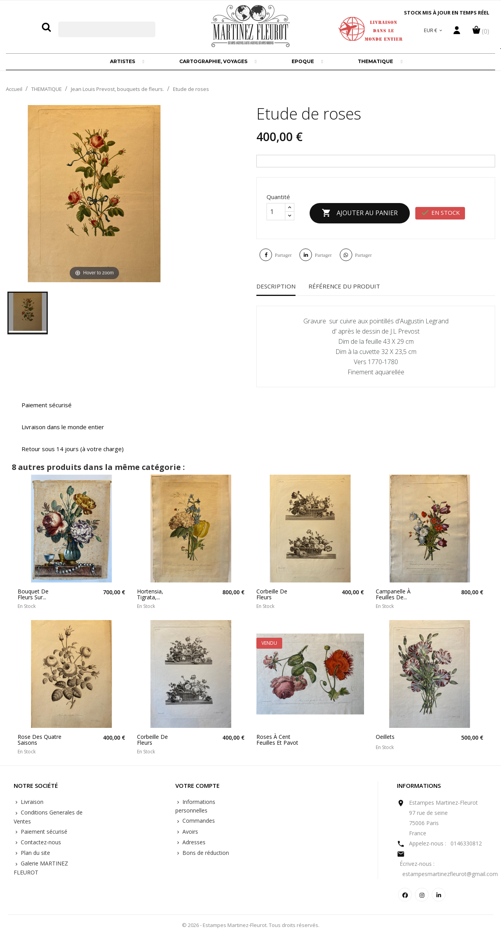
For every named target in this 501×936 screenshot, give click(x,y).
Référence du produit (344, 286)
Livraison (31, 801)
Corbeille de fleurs (271, 594)
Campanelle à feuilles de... (393, 594)
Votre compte (197, 785)
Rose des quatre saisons (39, 740)
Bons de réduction (205, 852)
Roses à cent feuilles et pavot (277, 740)
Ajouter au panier (360, 213)
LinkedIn (438, 894)
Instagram (421, 894)
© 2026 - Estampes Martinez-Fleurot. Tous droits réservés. (250, 925)
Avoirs (189, 831)
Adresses (193, 842)
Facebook (404, 894)
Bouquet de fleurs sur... (33, 594)
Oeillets (385, 737)
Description (276, 286)
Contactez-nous (40, 842)
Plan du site (34, 852)
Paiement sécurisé (43, 831)
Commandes (198, 820)
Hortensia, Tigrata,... (150, 594)
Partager (283, 255)
